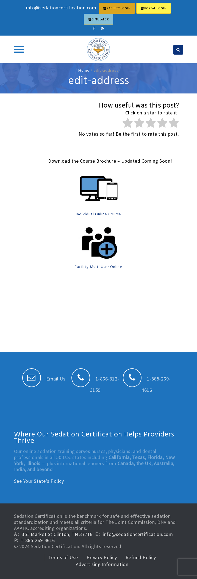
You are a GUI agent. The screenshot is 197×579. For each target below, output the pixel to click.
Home (84, 70)
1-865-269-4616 (38, 540)
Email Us (44, 379)
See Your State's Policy (39, 481)
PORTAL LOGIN (154, 8)
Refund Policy (141, 557)
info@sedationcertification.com (138, 534)
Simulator (98, 19)
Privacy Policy (102, 557)
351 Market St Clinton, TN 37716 (57, 534)
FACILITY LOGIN (117, 8)
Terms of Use (63, 557)
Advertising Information (102, 564)
